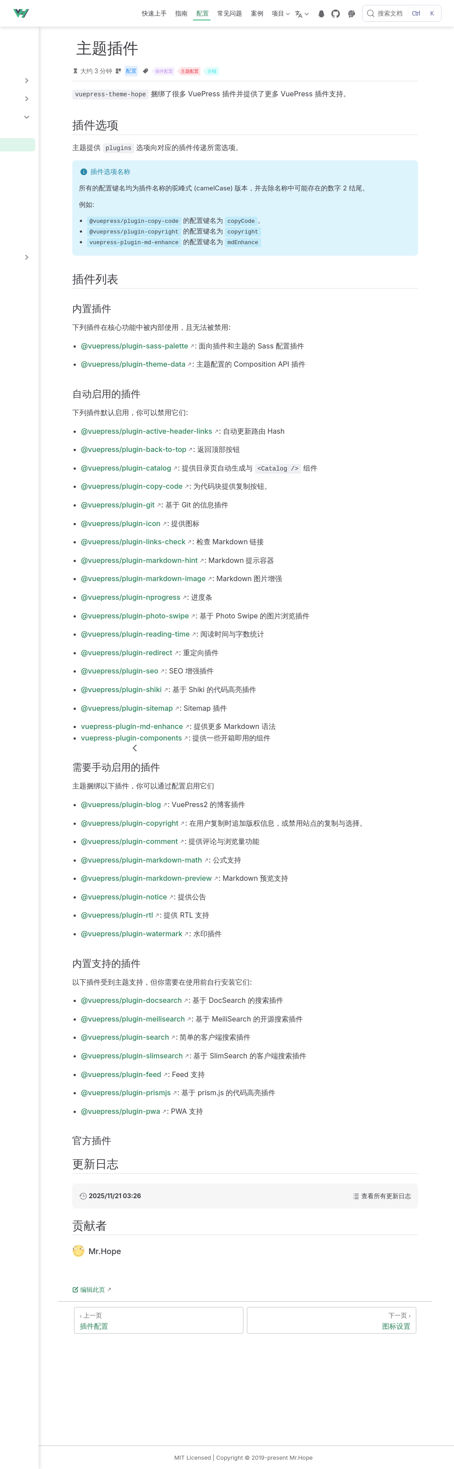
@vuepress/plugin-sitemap (214, 731)
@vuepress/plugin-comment (216, 876)
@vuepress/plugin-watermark (219, 968)
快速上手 (154, 13)
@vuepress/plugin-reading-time (222, 657)
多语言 (23, 62)
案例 (257, 13)
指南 (181, 13)
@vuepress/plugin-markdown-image (230, 602)
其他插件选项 (36, 239)
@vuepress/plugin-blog (208, 828)
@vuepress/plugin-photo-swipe (222, 639)
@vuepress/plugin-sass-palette (221, 369)
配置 (202, 13)
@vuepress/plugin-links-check (220, 565)
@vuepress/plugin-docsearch (218, 1035)
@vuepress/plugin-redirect (213, 676)
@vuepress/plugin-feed (208, 1109)
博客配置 (29, 185)
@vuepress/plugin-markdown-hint (226, 583)
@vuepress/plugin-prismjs (213, 1127)
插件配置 (29, 131)
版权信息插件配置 (43, 212)
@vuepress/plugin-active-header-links (233, 454)
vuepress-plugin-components (218, 761)
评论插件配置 (36, 198)
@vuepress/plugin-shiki (208, 713)
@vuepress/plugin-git (205, 528)
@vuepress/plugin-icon (207, 546)
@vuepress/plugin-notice (211, 931)
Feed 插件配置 (38, 226)
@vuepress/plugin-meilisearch (220, 1053)
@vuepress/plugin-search (212, 1072)
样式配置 (27, 275)
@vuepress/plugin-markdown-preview (233, 913)
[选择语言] (303, 13)
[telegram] (321, 14)
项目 (280, 14)
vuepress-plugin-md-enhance (219, 750)
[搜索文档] (402, 13)
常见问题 (229, 13)
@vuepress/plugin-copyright (217, 846)
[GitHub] (336, 14)
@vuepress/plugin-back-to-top (221, 473)
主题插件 (29, 144)
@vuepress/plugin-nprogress (217, 621)
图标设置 (29, 158)
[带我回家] (23, 13)
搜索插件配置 (36, 171)
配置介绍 (27, 44)
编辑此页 (176, 1325)
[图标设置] (369, 1355)
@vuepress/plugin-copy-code (219, 510)
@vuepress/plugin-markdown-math (228, 895)
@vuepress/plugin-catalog (213, 491)
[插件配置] (227, 1355)
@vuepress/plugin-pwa (207, 1146)
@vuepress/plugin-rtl (204, 950)
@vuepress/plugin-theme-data (220, 388)
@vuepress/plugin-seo (206, 694)
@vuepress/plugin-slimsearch (219, 1090)
